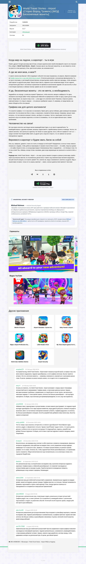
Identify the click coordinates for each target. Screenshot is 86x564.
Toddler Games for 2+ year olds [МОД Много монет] (25, 78)
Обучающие (26, 32)
